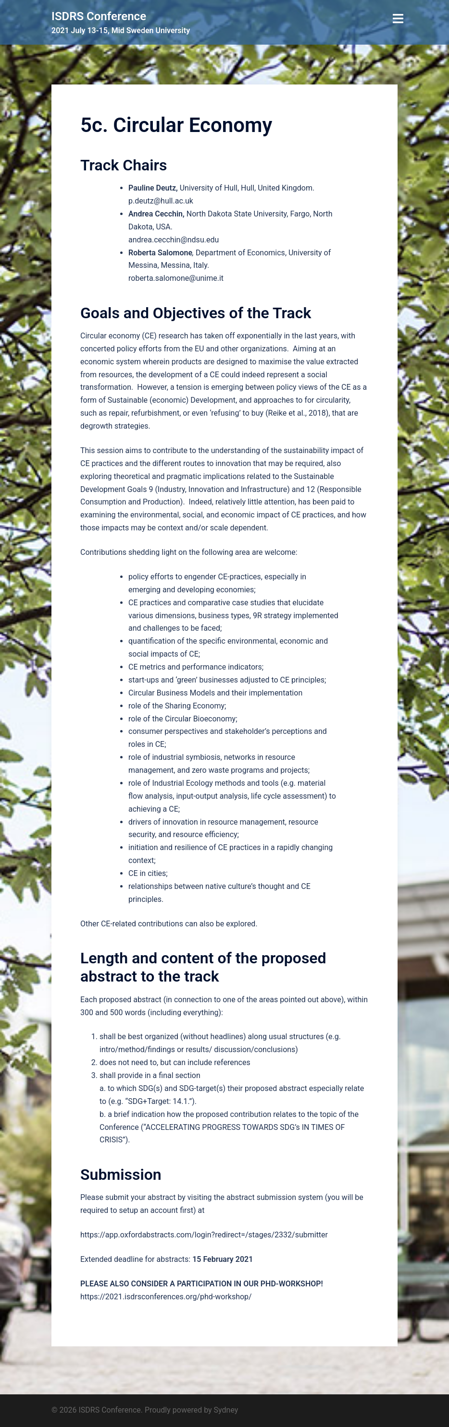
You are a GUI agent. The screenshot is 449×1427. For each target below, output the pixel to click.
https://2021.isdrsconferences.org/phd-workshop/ (166, 1296)
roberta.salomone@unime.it (176, 278)
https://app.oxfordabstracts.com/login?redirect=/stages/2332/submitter (204, 1234)
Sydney (226, 1410)
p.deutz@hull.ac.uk (160, 200)
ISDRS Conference (98, 16)
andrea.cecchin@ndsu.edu (173, 239)
